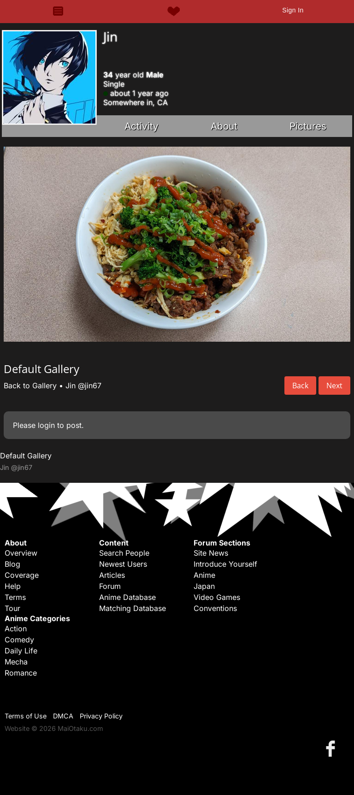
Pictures (307, 126)
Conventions (215, 608)
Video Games (217, 597)
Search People (124, 553)
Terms (15, 597)
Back (300, 385)
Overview (21, 553)
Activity (141, 126)
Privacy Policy (101, 716)
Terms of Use (26, 716)
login (46, 425)
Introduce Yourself (225, 564)
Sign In (292, 10)
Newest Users (123, 564)
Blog (12, 564)
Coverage (22, 575)
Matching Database (132, 608)
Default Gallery (26, 455)
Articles (112, 575)
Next (334, 385)
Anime (204, 575)
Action (16, 628)
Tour (12, 608)
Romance (21, 672)
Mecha (16, 661)
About (224, 126)
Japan (204, 586)
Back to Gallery (30, 385)
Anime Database (127, 597)
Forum (110, 586)
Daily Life (21, 650)
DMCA (63, 716)
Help (13, 586)
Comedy (19, 639)
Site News (211, 553)
